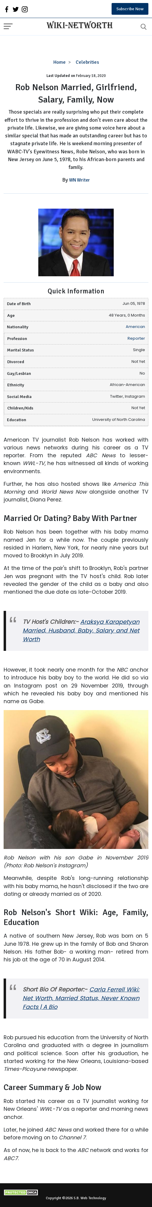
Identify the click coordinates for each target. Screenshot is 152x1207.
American (135, 326)
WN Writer (79, 180)
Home (59, 62)
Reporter (136, 338)
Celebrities (87, 62)
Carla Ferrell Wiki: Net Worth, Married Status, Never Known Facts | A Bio (81, 998)
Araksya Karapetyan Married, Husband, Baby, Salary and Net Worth (81, 630)
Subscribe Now (130, 8)
